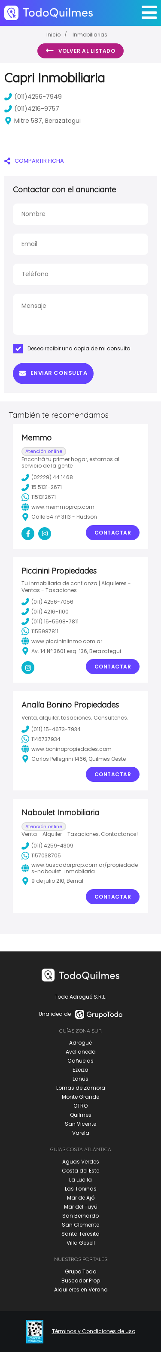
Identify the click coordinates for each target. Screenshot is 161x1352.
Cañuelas (80, 1060)
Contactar (112, 532)
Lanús (80, 1078)
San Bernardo (80, 1215)
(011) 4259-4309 (47, 846)
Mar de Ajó (80, 1197)
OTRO (80, 1105)
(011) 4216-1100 (45, 611)
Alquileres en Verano (80, 1289)
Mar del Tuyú (80, 1206)
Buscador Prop (80, 1280)
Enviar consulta (53, 373)
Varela (80, 1132)
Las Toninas (81, 1188)
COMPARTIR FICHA (34, 161)
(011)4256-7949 (33, 96)
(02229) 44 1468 (47, 477)
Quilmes (80, 1114)
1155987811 (39, 631)
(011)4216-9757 (31, 108)
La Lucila (80, 1179)
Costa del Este (80, 1170)
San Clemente (80, 1224)
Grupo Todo (80, 1271)
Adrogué (80, 1042)
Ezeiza (80, 1069)
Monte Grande (80, 1096)
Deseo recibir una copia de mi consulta (72, 348)
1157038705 (41, 856)
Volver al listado (80, 50)
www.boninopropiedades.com (66, 749)
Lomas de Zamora (80, 1087)
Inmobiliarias (90, 34)
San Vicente (80, 1123)
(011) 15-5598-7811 (50, 621)
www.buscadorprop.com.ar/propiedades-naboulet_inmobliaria (79, 868)
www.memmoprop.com (57, 507)
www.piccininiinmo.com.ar (61, 641)
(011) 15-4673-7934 (51, 729)
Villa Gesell (81, 1242)
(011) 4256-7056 (47, 601)
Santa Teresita (80, 1233)
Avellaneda (81, 1051)
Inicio (53, 34)
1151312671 (38, 497)
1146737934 (41, 739)
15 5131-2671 (41, 487)
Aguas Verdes (80, 1161)
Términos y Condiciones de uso (93, 1331)
